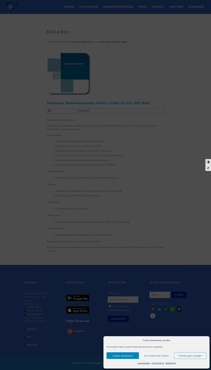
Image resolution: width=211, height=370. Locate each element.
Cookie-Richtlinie (143, 363)
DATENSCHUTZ (157, 363)
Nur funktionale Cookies (156, 355)
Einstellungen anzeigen (190, 355)
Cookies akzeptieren (122, 355)
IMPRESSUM (170, 363)
